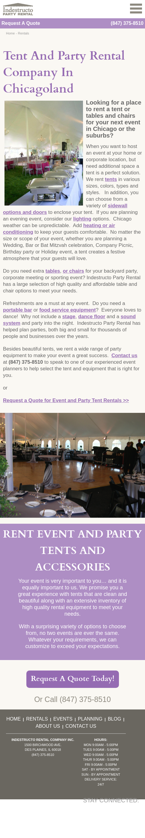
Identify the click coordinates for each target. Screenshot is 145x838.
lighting (82, 219)
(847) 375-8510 (127, 23)
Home (10, 33)
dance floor (91, 316)
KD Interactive (79, 834)
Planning (90, 718)
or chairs (73, 271)
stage (68, 316)
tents (111, 179)
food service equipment (67, 310)
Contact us (124, 355)
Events (62, 718)
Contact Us (81, 726)
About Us (48, 726)
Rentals (23, 33)
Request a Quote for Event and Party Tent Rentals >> (66, 400)
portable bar (17, 310)
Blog (114, 718)
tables (53, 271)
